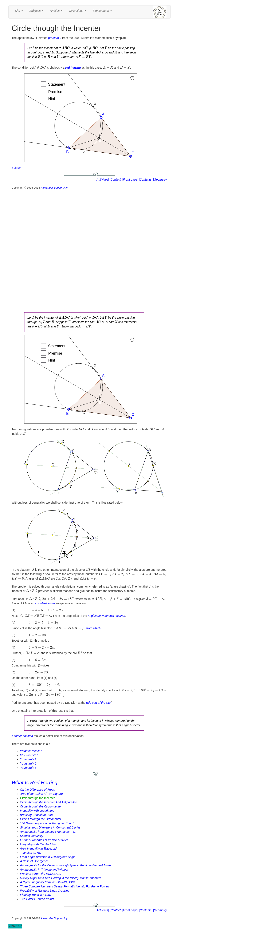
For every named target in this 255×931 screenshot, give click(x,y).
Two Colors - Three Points (37, 899)
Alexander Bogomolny (54, 187)
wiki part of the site (98, 702)
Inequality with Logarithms (37, 810)
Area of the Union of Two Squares (42, 793)
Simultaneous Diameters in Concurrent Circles (50, 827)
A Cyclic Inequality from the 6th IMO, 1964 (47, 882)
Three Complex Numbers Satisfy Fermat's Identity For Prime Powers (65, 886)
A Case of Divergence (34, 861)
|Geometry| (160, 179)
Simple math (103, 12)
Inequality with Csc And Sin (38, 844)
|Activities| (102, 179)
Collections (78, 12)
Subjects (37, 12)
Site (20, 12)
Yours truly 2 (28, 763)
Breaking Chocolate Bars (36, 815)
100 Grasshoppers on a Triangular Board (46, 823)
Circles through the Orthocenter (40, 819)
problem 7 (54, 38)
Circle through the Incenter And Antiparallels (49, 802)
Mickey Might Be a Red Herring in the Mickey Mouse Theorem (60, 878)
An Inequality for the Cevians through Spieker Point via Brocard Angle (65, 865)
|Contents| (145, 179)
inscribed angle (45, 603)
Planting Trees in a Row (35, 894)
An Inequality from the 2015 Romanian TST (48, 831)
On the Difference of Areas (37, 789)
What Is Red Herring (34, 782)
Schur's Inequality (31, 836)
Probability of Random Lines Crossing (44, 890)
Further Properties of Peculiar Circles (44, 840)
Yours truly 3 (28, 767)
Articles (57, 12)
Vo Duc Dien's (29, 755)
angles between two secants (106, 615)
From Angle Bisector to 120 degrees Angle (47, 857)
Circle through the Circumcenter (41, 806)
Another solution (22, 736)
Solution (17, 167)
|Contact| (116, 179)
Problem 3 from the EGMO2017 (41, 873)
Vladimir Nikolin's (31, 751)
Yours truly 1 (28, 759)
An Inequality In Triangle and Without (44, 869)
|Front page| (130, 179)
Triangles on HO (30, 852)
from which (93, 628)
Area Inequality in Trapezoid (38, 848)
